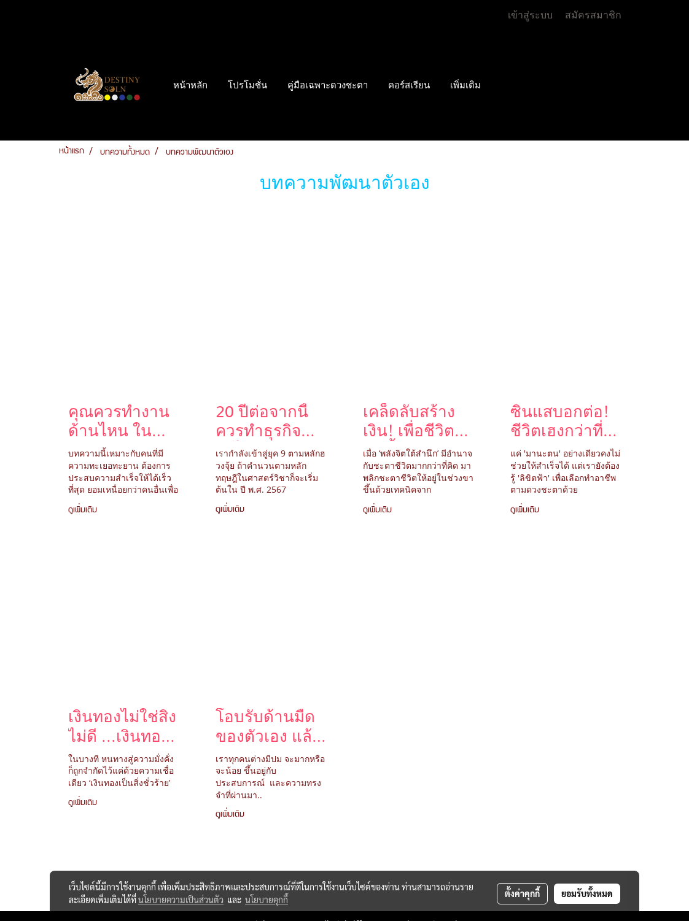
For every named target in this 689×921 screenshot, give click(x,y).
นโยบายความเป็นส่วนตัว (181, 899)
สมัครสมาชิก (593, 15)
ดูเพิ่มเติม (84, 510)
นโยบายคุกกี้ (266, 899)
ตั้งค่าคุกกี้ (522, 893)
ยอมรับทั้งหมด (587, 893)
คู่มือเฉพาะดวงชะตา (327, 85)
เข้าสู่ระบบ (530, 15)
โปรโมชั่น (247, 85)
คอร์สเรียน (409, 85)
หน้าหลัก (190, 85)
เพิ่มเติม (465, 85)
